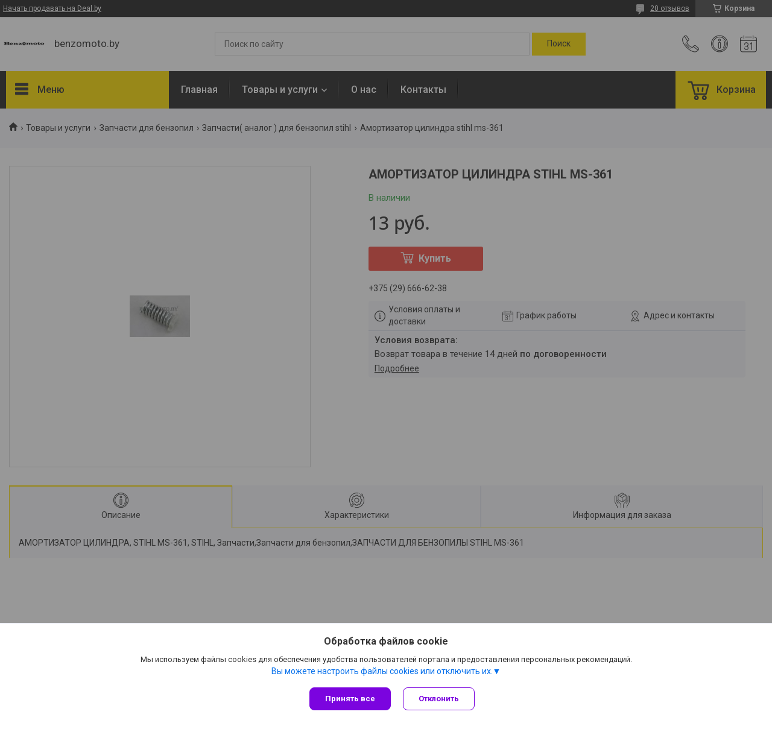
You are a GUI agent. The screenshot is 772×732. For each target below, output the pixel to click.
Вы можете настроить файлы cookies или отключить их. (382, 671)
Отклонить (439, 698)
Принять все (350, 698)
